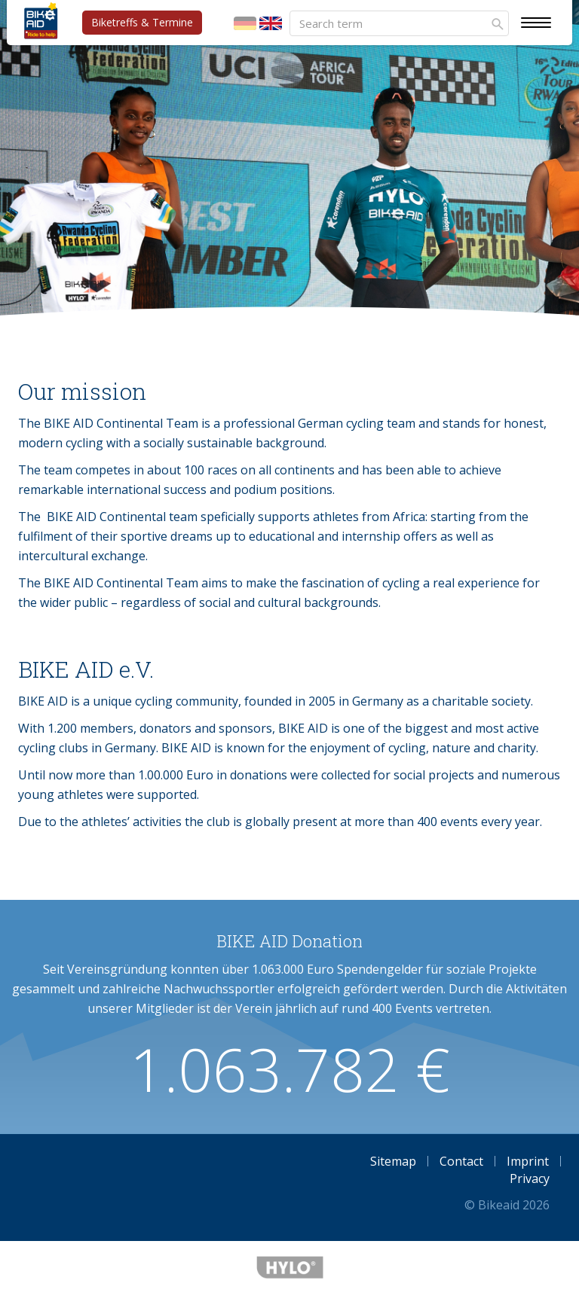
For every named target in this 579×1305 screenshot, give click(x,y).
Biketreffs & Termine (142, 22)
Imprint (528, 1161)
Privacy (530, 1178)
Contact (461, 1161)
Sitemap (393, 1161)
